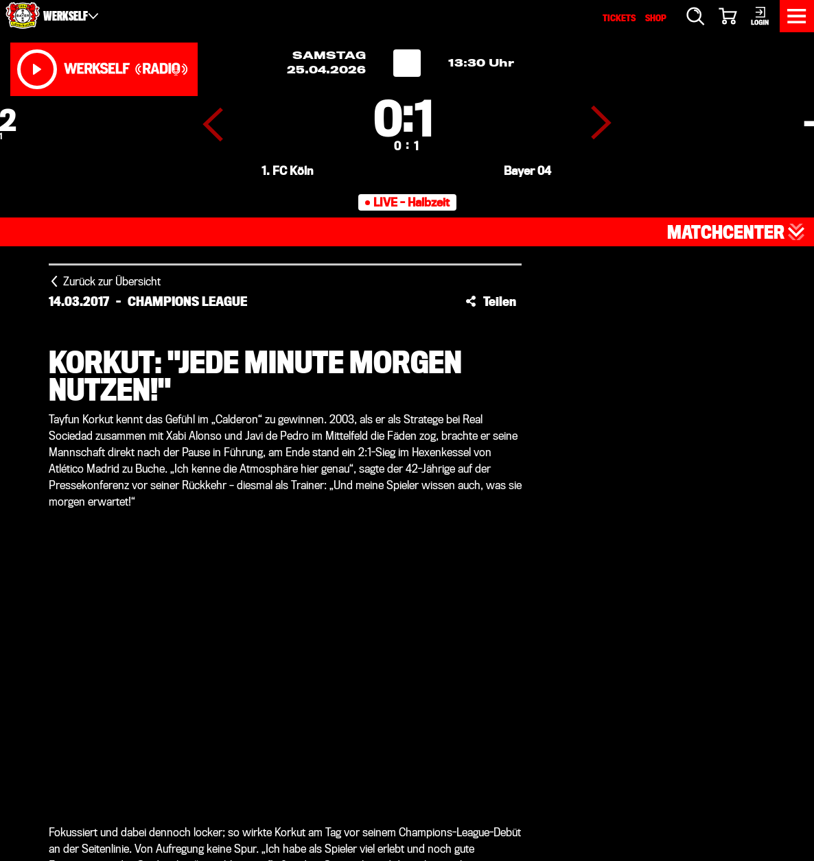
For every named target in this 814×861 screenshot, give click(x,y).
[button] (491, 301)
